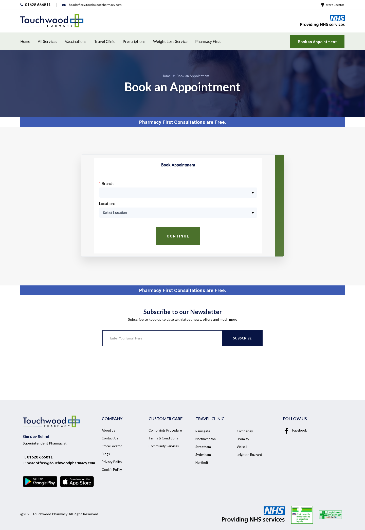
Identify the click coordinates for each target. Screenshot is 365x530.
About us (108, 430)
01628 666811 (40, 457)
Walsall (242, 447)
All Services (47, 41)
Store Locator (332, 5)
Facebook (295, 430)
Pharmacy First (208, 41)
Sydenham (203, 455)
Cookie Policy (112, 470)
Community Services (164, 446)
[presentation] (140, 366)
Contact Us (110, 438)
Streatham (203, 447)
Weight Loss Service (170, 41)
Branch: (108, 183)
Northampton (205, 439)
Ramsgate (202, 431)
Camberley (245, 431)
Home (25, 41)
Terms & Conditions (163, 438)
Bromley (243, 439)
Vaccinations (75, 41)
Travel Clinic (104, 41)
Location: (107, 204)
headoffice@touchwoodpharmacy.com (61, 462)
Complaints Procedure (165, 430)
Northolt (201, 462)
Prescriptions (134, 41)
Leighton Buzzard (249, 455)
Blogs (106, 454)
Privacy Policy (112, 462)
